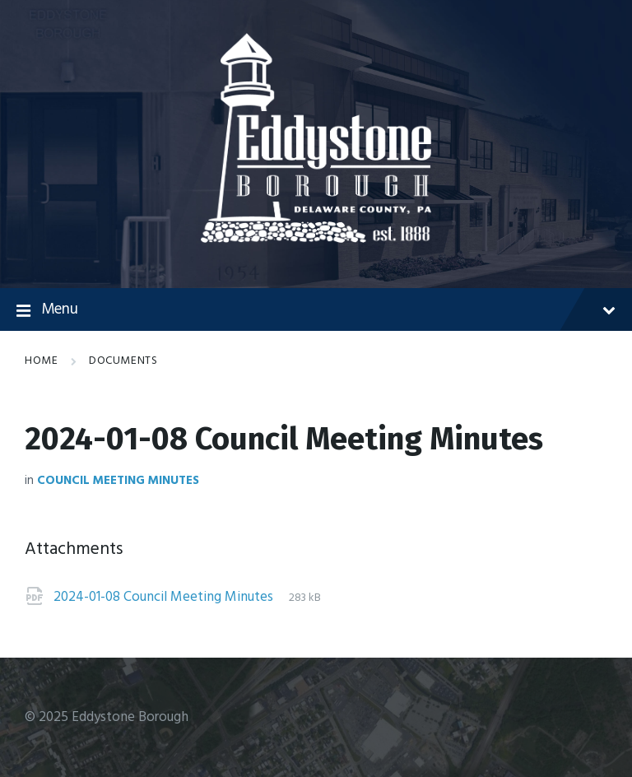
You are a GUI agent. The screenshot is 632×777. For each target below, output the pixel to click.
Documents (123, 360)
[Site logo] (316, 239)
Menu (316, 310)
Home (41, 360)
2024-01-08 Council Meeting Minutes (164, 597)
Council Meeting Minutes (118, 481)
